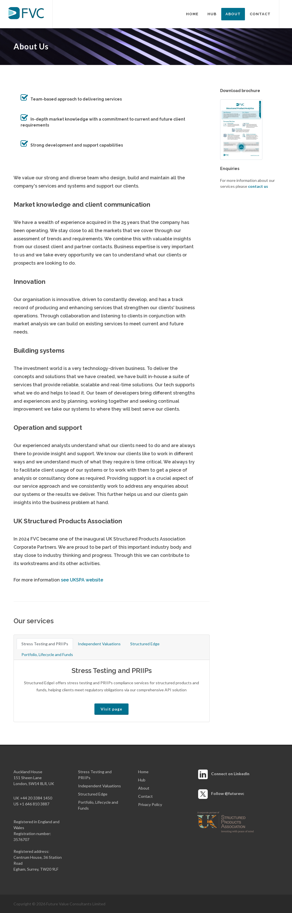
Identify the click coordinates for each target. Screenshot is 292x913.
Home (143, 771)
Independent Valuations (99, 643)
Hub (141, 779)
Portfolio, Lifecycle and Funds (47, 654)
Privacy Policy (150, 804)
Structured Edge (145, 643)
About (143, 788)
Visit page (111, 709)
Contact (145, 796)
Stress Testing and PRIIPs (44, 643)
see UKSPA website (82, 580)
